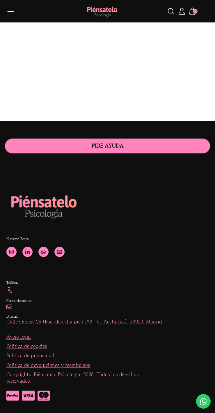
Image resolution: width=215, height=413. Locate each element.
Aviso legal (18, 337)
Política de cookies (26, 346)
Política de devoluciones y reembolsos (48, 365)
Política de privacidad (30, 355)
